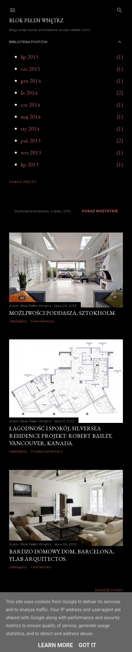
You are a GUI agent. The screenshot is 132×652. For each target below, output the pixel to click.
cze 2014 (30, 104)
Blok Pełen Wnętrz (36, 20)
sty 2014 (30, 128)
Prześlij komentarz (46, 451)
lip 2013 (29, 164)
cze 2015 (30, 68)
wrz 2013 (30, 152)
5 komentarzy (42, 321)
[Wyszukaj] (119, 9)
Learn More (55, 645)
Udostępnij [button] (18, 321)
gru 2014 (30, 80)
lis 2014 (29, 92)
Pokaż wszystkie (100, 211)
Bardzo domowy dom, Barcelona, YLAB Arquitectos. (61, 555)
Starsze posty (109, 590)
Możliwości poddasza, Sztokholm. (62, 313)
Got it (87, 645)
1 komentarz (41, 567)
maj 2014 (30, 116)
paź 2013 (30, 140)
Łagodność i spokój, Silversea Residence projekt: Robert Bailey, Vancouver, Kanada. (60, 436)
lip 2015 (29, 56)
